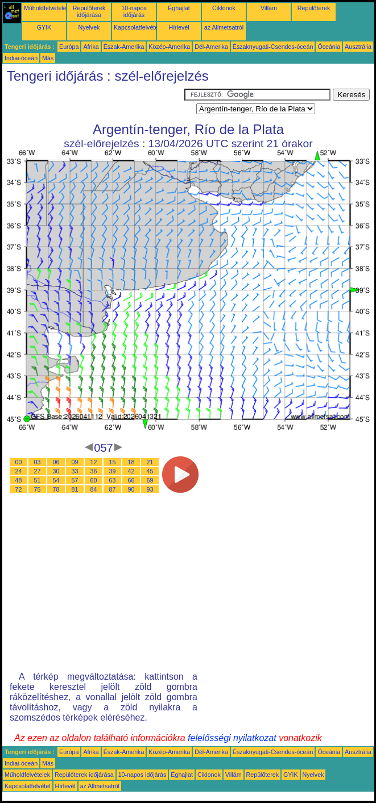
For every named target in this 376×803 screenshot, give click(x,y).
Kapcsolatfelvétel (137, 27)
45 (150, 471)
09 (75, 462)
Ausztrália (358, 46)
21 (150, 462)
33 (75, 471)
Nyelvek (89, 27)
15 (112, 462)
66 (131, 480)
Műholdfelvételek (46, 8)
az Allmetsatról (223, 27)
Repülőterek (314, 8)
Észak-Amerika (124, 46)
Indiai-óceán (21, 58)
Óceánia (328, 46)
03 (37, 462)
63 (112, 480)
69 (150, 480)
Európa (68, 46)
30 (56, 471)
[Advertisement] (93, 103)
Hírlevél (178, 27)
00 (18, 462)
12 (93, 462)
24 (18, 471)
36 (93, 471)
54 (56, 480)
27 (37, 471)
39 (112, 471)
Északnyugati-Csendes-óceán (273, 46)
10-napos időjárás (133, 11)
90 (131, 489)
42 (131, 471)
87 (112, 489)
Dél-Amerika (211, 46)
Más (47, 58)
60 (93, 480)
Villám (269, 8)
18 (131, 462)
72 (18, 489)
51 (37, 480)
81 (75, 489)
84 (93, 489)
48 (18, 480)
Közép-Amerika (169, 46)
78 (56, 489)
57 (75, 480)
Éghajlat (179, 8)
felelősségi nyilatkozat (232, 738)
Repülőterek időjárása (89, 11)
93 (150, 489)
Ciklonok (223, 8)
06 (56, 462)
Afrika (90, 46)
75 (37, 489)
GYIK (44, 27)
